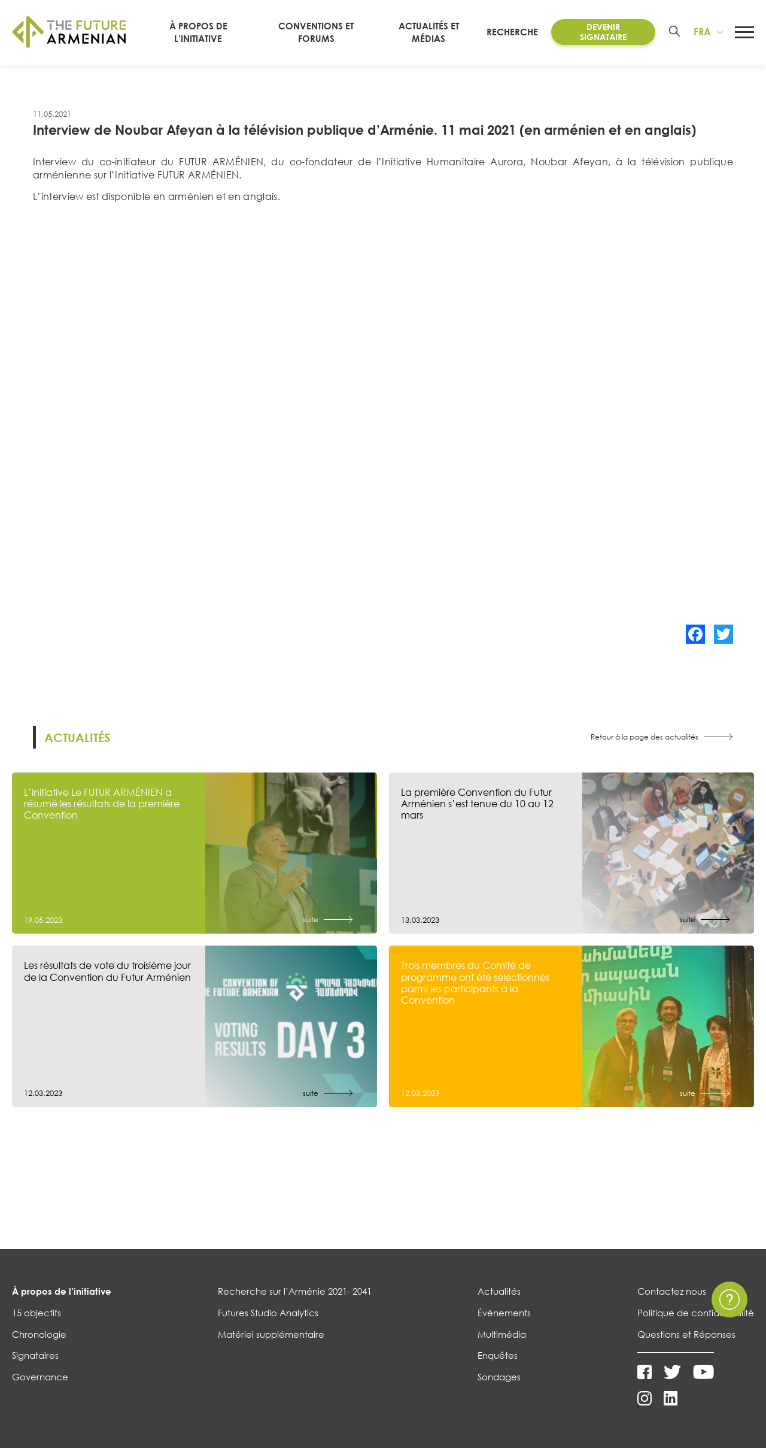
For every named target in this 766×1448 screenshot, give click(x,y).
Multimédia (502, 1334)
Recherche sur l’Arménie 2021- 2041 (295, 1291)
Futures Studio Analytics (268, 1312)
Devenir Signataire (603, 32)
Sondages (499, 1376)
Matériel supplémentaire (271, 1334)
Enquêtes (498, 1355)
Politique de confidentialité (695, 1312)
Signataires (35, 1355)
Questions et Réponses (686, 1334)
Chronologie (39, 1334)
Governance (40, 1376)
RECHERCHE (512, 31)
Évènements (504, 1312)
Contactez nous (671, 1291)
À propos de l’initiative (61, 1291)
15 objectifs (36, 1312)
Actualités (499, 1291)
